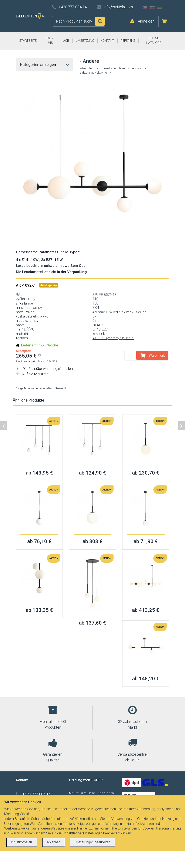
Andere (136, 68)
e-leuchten (86, 68)
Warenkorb (157, 355)
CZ (144, 7)
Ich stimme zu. (22, 842)
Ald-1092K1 (26, 285)
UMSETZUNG (84, 41)
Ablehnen (53, 842)
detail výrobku (48, 285)
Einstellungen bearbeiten (92, 842)
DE (159, 7)
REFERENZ (128, 41)
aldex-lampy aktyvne (93, 72)
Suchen (100, 21)
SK (152, 7)
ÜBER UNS (50, 40)
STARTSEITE (28, 41)
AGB (66, 41)
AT (166, 7)
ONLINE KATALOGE (153, 40)
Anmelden (146, 21)
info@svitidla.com (118, 7)
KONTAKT (107, 41)
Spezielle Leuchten (113, 68)
